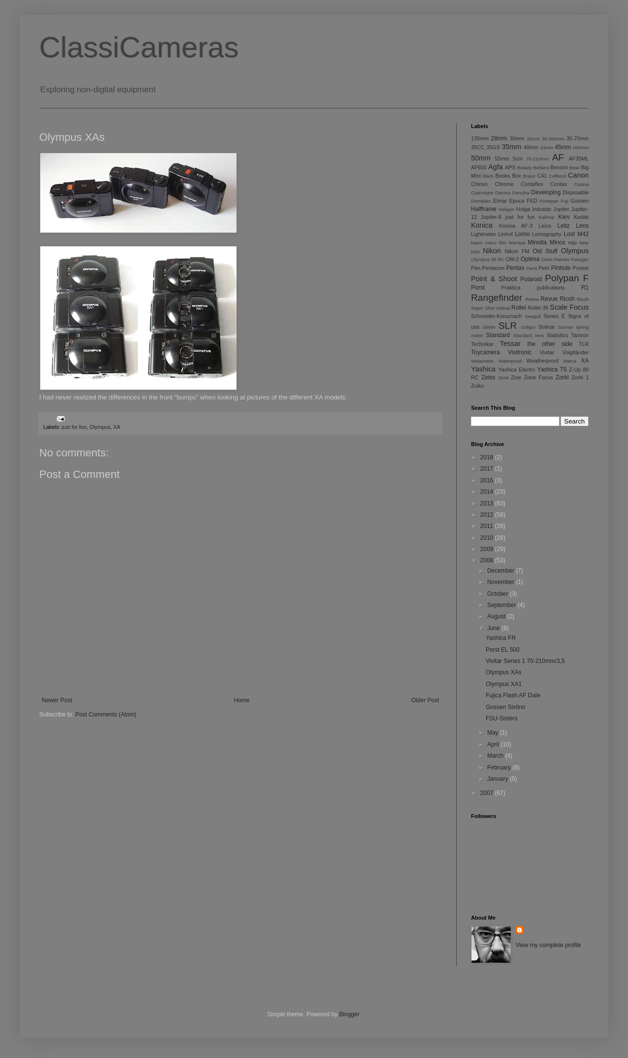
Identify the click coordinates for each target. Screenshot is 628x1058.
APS (510, 167)
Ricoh (567, 298)
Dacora (502, 192)
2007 (487, 793)
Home (242, 700)
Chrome (504, 184)
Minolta (537, 242)
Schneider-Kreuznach (496, 316)
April (493, 744)
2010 (487, 537)
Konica (482, 225)
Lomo (522, 234)
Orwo (546, 259)
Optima (530, 259)
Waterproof (510, 361)
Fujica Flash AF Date (513, 695)
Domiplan (481, 201)
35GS (493, 147)
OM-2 (512, 259)
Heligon (506, 209)
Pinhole (561, 267)
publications (551, 288)
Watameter (482, 361)
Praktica (511, 288)
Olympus (99, 427)
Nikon (492, 251)
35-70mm (577, 138)
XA (116, 427)
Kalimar (547, 217)
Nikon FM (517, 251)
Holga (523, 209)
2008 (487, 560)
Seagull (533, 316)
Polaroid (531, 279)
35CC (478, 147)
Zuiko (477, 386)
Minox (557, 242)
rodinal (503, 308)
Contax (558, 184)
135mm (480, 138)
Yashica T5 (552, 369)
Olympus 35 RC (487, 259)
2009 (487, 549)
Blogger (349, 1014)
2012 (487, 514)
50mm (481, 158)
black (488, 176)
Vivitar (547, 352)
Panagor (580, 259)
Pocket (581, 268)
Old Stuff (545, 251)
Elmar (500, 201)
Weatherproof (542, 361)
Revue (549, 298)
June (494, 628)
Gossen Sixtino (505, 707)
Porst (478, 287)
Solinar (546, 327)
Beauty (524, 167)
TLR (584, 344)
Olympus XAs (504, 672)
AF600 (479, 167)
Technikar (482, 344)
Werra (569, 361)
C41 (542, 176)
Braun (529, 176)
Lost (569, 234)
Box (516, 176)
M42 (583, 234)
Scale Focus (569, 307)
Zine (516, 377)
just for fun (74, 427)
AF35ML (579, 158)
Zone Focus (538, 377)
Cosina (581, 184)
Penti (531, 268)
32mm (533, 138)
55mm (502, 158)
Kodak (581, 217)
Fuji (564, 201)
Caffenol (558, 176)
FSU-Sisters (502, 718)
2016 (487, 480)
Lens (582, 225)
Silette (489, 327)
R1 (585, 287)
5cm (518, 158)
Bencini (559, 167)
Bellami (541, 167)
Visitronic (519, 352)
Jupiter (561, 209)
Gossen (580, 201)
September (502, 605)
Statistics (557, 335)
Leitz (563, 225)
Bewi (575, 167)
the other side (550, 344)
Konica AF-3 (515, 226)
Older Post (425, 700)
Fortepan (549, 201)
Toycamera (485, 352)
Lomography (546, 234)
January (498, 778)
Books (503, 176)
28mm (499, 138)
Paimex (562, 259)
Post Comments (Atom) (105, 714)
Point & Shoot (494, 279)
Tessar (510, 343)
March (496, 755)
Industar (541, 209)
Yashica (483, 369)
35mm (512, 147)
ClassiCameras (139, 47)
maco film (495, 242)
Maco (476, 242)
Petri (544, 268)
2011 (487, 526)
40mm (530, 147)
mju (572, 242)
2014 (487, 491)
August (497, 616)
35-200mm (553, 138)
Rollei (518, 307)
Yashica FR (501, 638)
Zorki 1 (580, 377)
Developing (546, 192)
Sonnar (565, 327)
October (498, 593)
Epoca (516, 201)
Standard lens (528, 335)
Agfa (495, 167)
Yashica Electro (516, 369)
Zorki (562, 377)
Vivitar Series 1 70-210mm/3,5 (525, 661)
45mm (563, 147)
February (499, 767)
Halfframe (484, 209)
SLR (507, 325)
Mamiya (517, 242)
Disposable (576, 192)
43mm (546, 147)
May (493, 732)
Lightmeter (483, 234)
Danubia (520, 192)
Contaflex (532, 184)
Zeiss (488, 377)
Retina (532, 299)
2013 (487, 503)
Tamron (580, 335)
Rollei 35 (538, 308)
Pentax (515, 267)
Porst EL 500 (503, 649)
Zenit (503, 377)
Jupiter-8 (491, 217)
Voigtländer (575, 352)
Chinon (479, 184)
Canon (578, 175)
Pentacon (493, 268)
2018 (487, 457)
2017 (487, 468)
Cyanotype (482, 192)
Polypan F (567, 278)
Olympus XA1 (504, 684)
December (501, 570)
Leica (545, 226)
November (501, 582)
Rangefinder (497, 297)
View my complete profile (548, 945)
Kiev (564, 216)
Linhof (505, 234)
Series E (554, 316)
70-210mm (537, 158)
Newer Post (57, 700)
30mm (517, 138)
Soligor (528, 327)
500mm (581, 147)
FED (532, 201)
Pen (475, 268)
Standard (498, 335)
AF (558, 157)
